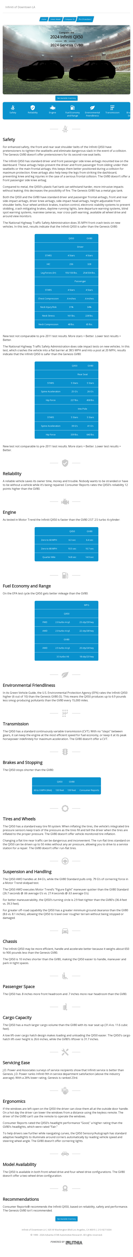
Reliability (33, 109)
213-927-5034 (104, 1229)
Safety (13, 109)
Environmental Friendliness (92, 111)
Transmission (112, 109)
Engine (52, 109)
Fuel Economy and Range (72, 111)
